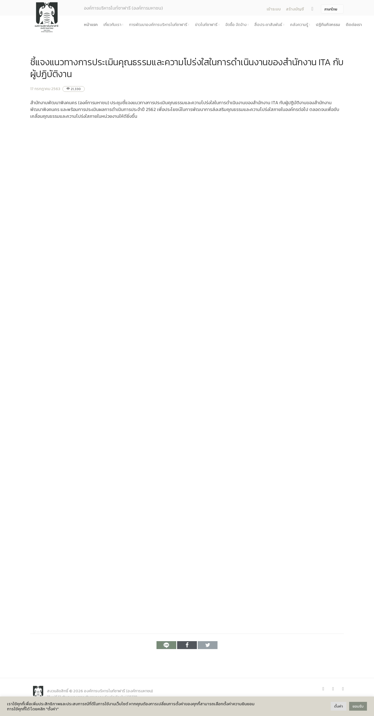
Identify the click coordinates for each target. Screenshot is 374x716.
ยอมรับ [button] (358, 706)
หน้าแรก (91, 25)
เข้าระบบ (274, 9)
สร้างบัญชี (295, 9)
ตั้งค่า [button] (338, 706)
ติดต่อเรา (354, 25)
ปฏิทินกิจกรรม (328, 25)
